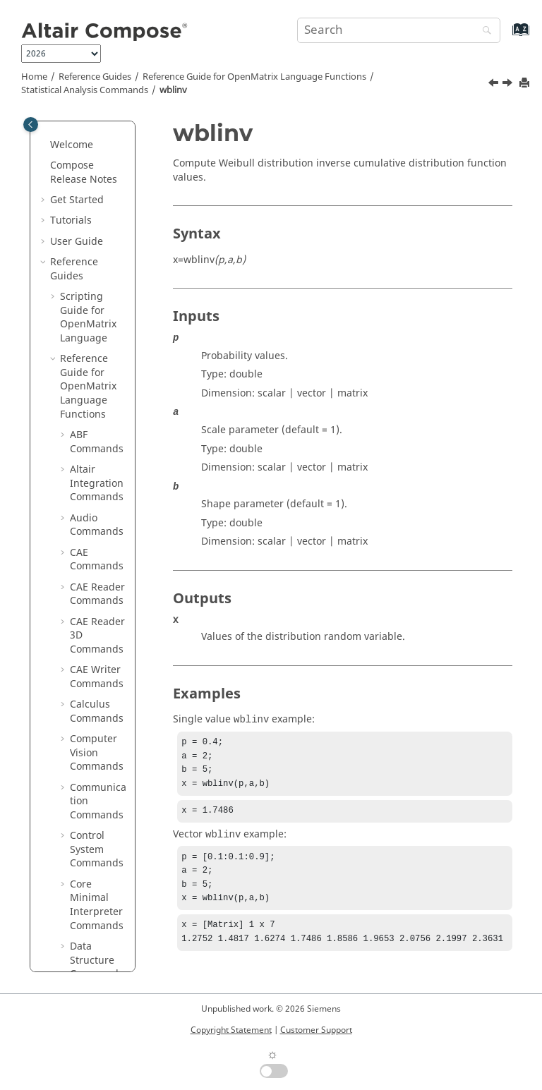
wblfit (93, 302)
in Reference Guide (84, 834)
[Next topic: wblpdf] (508, 84)
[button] (74, 137)
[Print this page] (525, 83)
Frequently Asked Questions (75, 931)
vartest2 (99, 261)
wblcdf (96, 281)
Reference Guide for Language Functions (254, 77)
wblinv (173, 90)
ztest (91, 385)
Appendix (72, 897)
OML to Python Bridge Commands (97, 724)
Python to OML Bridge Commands (98, 779)
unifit (92, 157)
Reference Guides (95, 77)
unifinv (96, 136)
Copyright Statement (231, 1030)
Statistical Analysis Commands (84, 90)
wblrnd (97, 365)
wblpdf (96, 344)
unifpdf (97, 178)
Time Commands (97, 627)
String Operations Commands (97, 420)
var (87, 219)
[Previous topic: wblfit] (494, 84)
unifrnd (98, 198)
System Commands (97, 461)
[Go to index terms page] (506, 36)
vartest (96, 240)
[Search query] (398, 30)
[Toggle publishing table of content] (30, 124)
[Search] (483, 31)
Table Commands (97, 496)
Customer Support (316, 1030)
